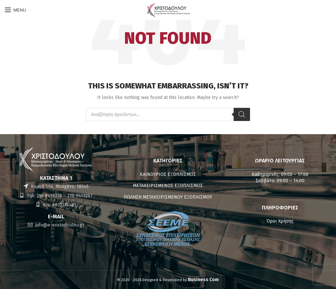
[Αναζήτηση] (242, 114)
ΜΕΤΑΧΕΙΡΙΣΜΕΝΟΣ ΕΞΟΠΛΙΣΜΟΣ (168, 185)
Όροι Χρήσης (280, 221)
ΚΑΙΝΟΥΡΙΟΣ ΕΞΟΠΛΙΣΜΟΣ (168, 174)
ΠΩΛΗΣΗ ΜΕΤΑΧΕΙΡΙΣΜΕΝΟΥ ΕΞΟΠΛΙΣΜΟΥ (168, 197)
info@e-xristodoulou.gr (59, 225)
